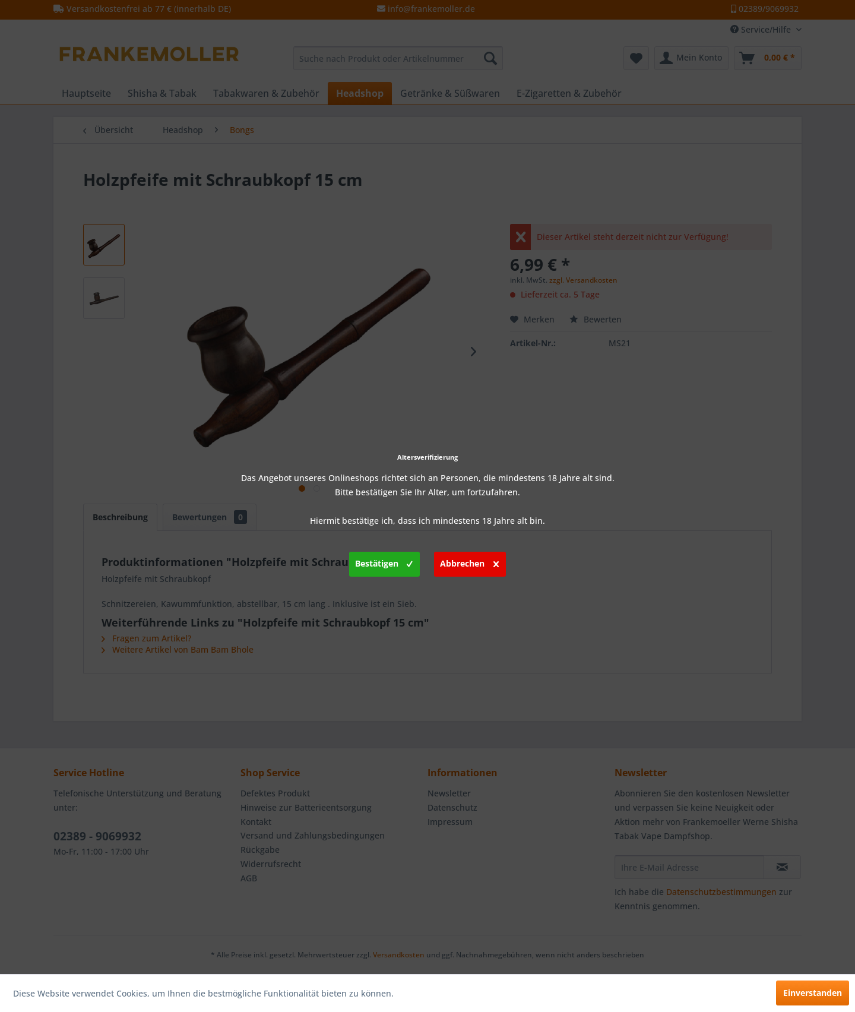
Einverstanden (812, 992)
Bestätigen (384, 562)
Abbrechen (469, 562)
